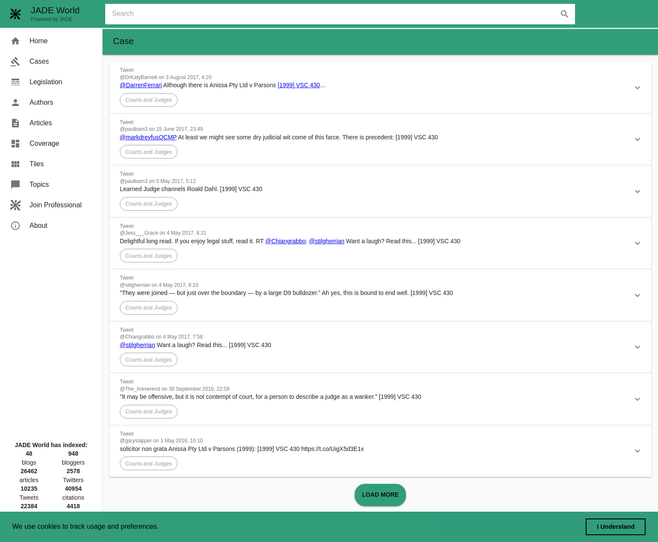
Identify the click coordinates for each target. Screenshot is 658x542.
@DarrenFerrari (141, 85)
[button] (380, 88)
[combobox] (343, 14)
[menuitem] (51, 41)
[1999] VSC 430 (299, 85)
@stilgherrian (326, 241)
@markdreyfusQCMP (148, 137)
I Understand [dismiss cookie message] (615, 526)
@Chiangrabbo (285, 241)
